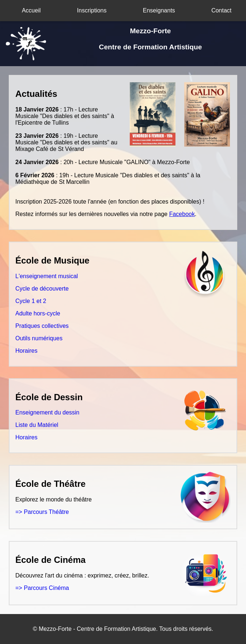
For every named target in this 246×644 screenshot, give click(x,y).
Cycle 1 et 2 (30, 301)
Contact (221, 10)
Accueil (31, 10)
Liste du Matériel (36, 425)
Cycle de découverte (42, 288)
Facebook (182, 214)
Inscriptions (92, 10)
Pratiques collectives (42, 326)
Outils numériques (39, 338)
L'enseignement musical (46, 276)
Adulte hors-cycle (37, 313)
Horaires (26, 351)
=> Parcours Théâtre (42, 512)
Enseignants (159, 10)
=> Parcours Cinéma (42, 588)
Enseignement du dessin (47, 412)
